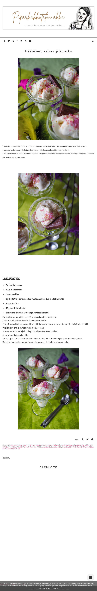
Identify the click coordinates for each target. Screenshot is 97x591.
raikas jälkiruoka (11, 449)
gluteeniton (16, 445)
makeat (6, 447)
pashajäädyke (43, 447)
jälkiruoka (78, 445)
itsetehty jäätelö (51, 445)
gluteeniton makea (32, 445)
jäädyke (89, 445)
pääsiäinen (56, 447)
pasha (33, 447)
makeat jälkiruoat (20, 447)
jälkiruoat (67, 445)
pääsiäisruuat (69, 447)
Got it (56, 589)
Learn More (45, 589)
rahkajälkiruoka (85, 447)
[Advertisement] (48, 552)
